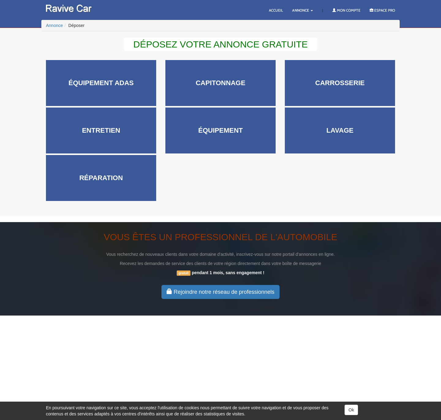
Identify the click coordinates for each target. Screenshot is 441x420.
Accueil (276, 10)
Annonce (302, 10)
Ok (351, 409)
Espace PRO (382, 10)
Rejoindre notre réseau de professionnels (220, 292)
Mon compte (346, 10)
